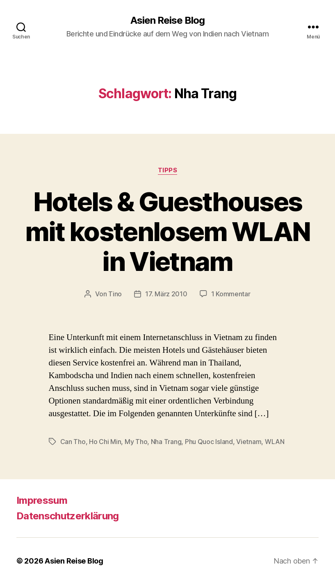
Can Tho (73, 441)
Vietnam (248, 441)
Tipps (168, 170)
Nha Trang (166, 441)
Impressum (41, 500)
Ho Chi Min (105, 441)
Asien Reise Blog (167, 20)
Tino (115, 294)
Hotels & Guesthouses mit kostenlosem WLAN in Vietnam (167, 231)
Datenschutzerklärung (67, 516)
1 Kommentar (231, 294)
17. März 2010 (166, 294)
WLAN (275, 441)
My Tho (136, 441)
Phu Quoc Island (209, 441)
